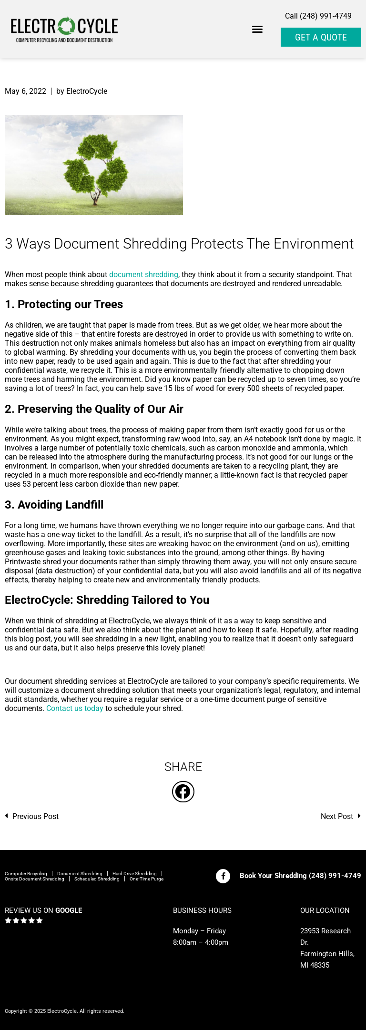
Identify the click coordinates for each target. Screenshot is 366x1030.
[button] (257, 29)
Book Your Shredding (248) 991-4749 (300, 875)
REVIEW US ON (43, 910)
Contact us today (74, 708)
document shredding (143, 274)
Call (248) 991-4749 (318, 15)
